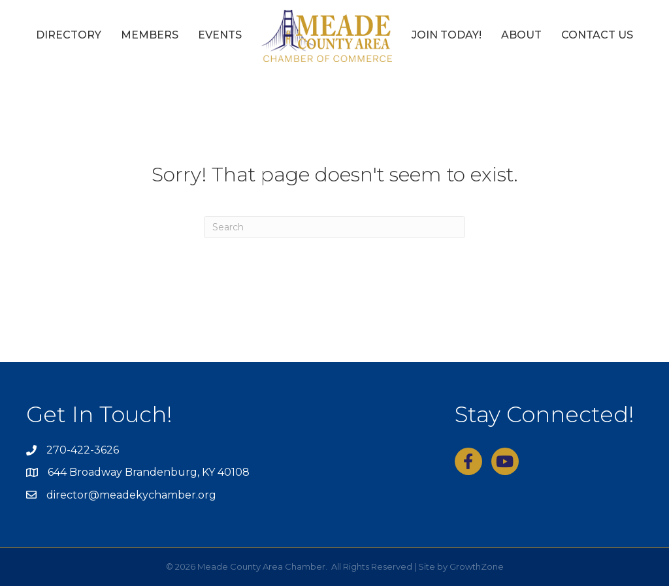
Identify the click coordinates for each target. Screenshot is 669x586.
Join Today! (446, 35)
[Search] (334, 227)
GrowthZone (476, 566)
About (521, 35)
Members (149, 35)
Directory (68, 35)
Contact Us (597, 35)
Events (220, 35)
